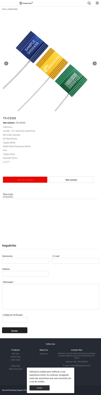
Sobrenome (7, 256)
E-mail (55, 256)
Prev (6, 63)
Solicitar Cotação (25, 180)
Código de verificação (12, 315)
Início (4, 9)
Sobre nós (44, 354)
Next (95, 63)
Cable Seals (12, 9)
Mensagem (7, 282)
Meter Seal (15, 366)
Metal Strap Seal (15, 369)
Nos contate (71, 180)
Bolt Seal (15, 354)
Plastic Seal (15, 357)
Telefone (6, 269)
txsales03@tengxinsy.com (79, 366)
